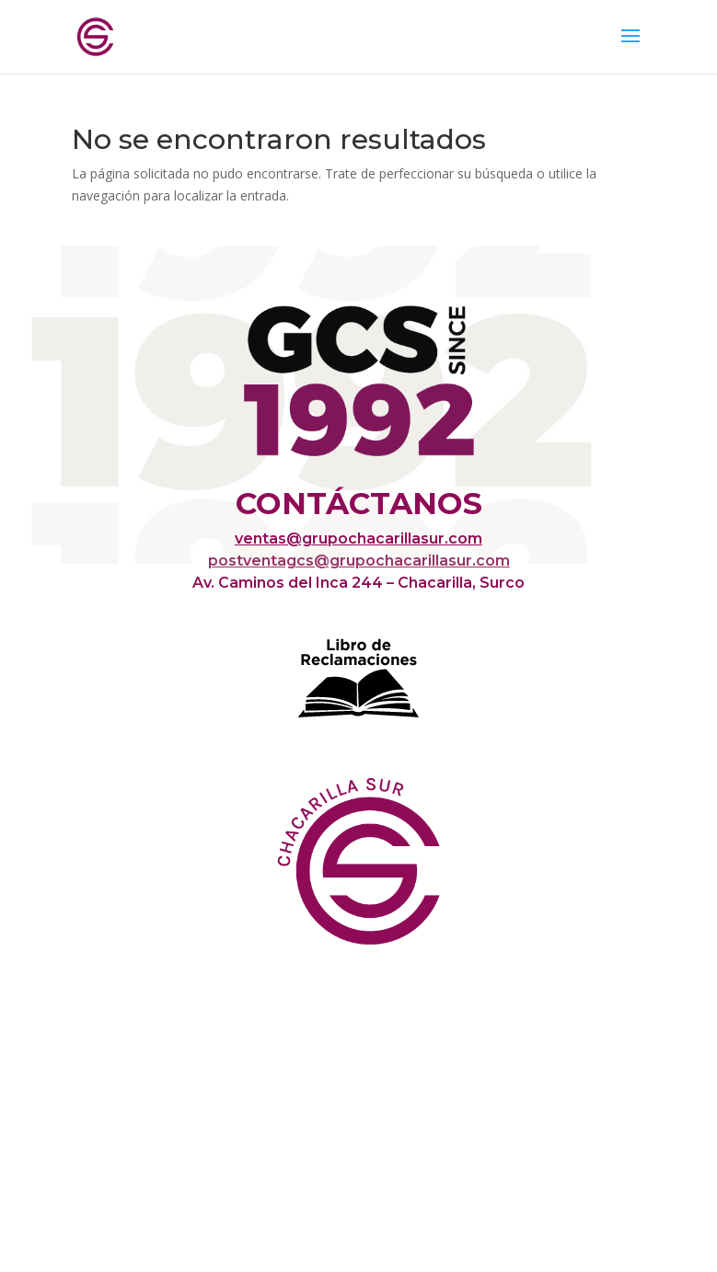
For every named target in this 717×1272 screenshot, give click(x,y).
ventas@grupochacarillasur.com (358, 538)
